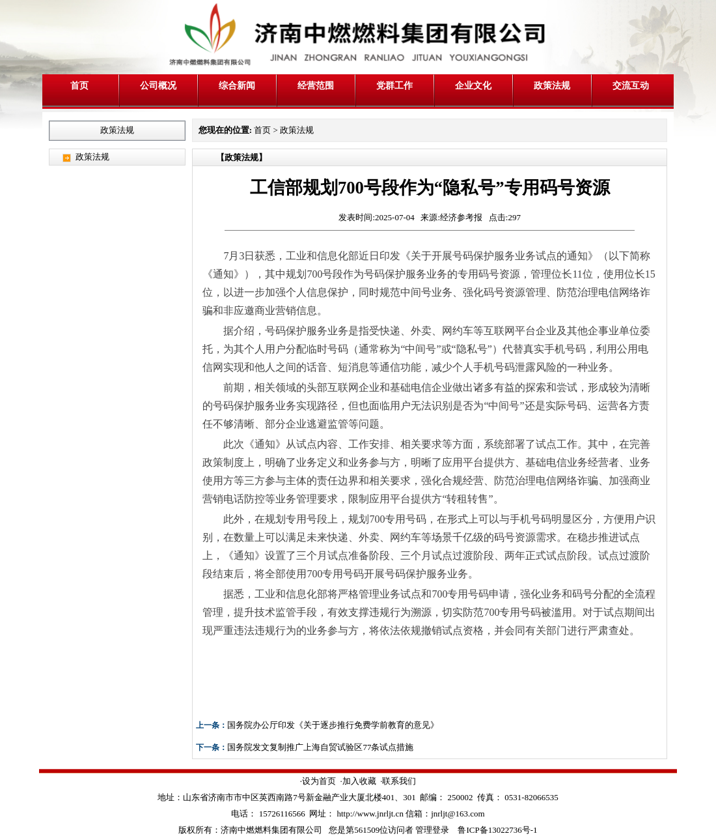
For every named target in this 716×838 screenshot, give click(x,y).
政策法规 (552, 85)
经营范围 (315, 85)
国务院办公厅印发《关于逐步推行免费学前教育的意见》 (333, 725)
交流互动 (631, 85)
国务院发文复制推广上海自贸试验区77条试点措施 (320, 747)
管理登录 (432, 830)
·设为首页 (318, 781)
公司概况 (158, 85)
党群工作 (394, 85)
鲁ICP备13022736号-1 (497, 830)
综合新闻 (237, 85)
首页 (79, 85)
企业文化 (473, 85)
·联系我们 (398, 781)
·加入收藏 (358, 781)
